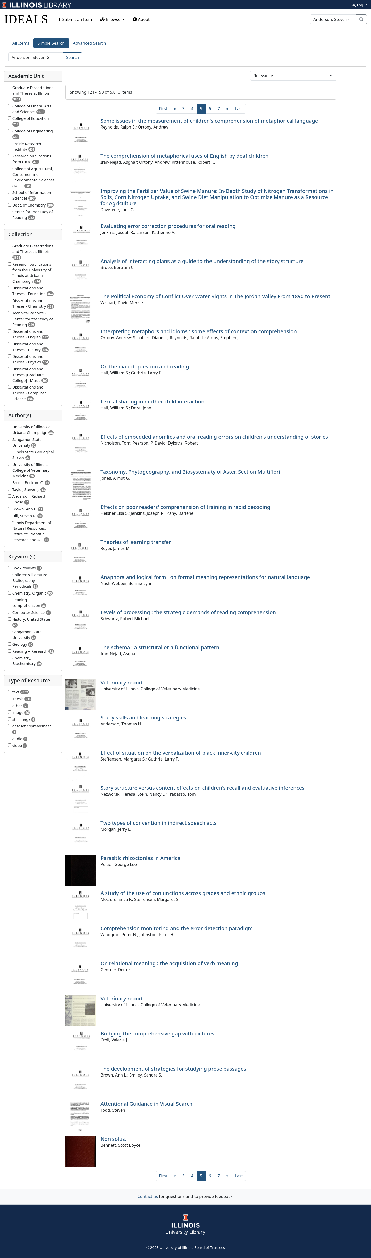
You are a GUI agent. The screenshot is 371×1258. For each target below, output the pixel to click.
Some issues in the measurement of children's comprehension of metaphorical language (209, 120)
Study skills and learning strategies (143, 717)
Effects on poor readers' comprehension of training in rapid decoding (185, 506)
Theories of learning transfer (135, 542)
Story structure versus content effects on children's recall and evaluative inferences (202, 787)
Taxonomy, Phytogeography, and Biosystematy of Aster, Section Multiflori (190, 471)
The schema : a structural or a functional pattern (159, 647)
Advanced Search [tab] (89, 43)
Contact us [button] (147, 1196)
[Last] (239, 109)
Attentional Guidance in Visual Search (146, 1103)
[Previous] (175, 109)
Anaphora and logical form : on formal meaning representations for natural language (205, 577)
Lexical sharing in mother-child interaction (152, 401)
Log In (360, 5)
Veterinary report (121, 682)
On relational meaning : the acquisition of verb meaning (169, 963)
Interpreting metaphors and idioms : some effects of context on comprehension (198, 331)
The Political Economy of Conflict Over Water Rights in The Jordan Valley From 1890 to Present (215, 296)
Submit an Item (74, 19)
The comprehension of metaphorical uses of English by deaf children (184, 155)
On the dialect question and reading (144, 366)
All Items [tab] (20, 43)
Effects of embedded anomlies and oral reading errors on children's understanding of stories (214, 436)
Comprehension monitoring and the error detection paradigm (176, 928)
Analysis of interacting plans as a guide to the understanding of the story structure (201, 261)
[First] (163, 109)
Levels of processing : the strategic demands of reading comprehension (188, 612)
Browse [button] (111, 19)
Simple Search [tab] (51, 43)
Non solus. (113, 1138)
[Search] (333, 19)
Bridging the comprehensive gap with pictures (157, 1033)
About (141, 19)
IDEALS (26, 19)
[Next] (227, 109)
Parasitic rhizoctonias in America (140, 858)
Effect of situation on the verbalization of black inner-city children (180, 752)
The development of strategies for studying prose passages (173, 1068)
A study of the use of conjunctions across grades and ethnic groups (182, 893)
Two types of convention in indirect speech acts (158, 822)
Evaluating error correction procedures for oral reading (168, 226)
